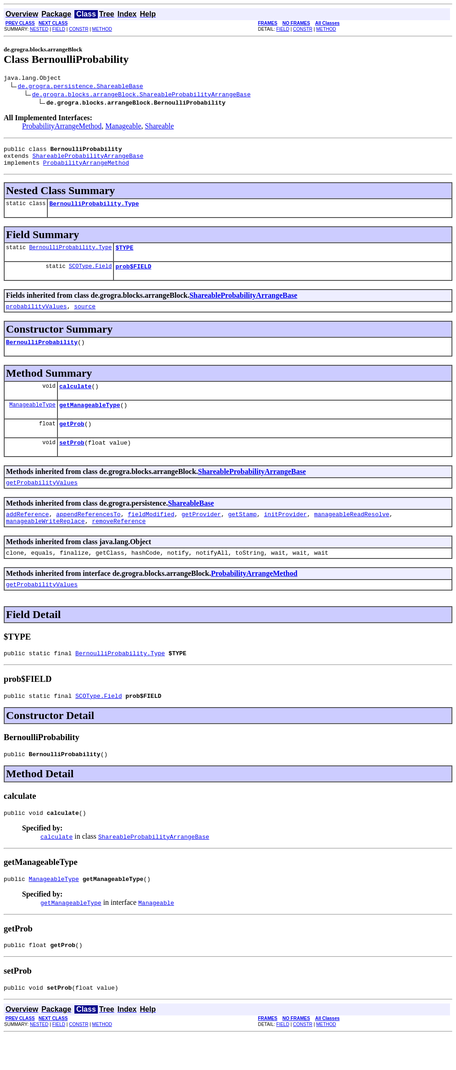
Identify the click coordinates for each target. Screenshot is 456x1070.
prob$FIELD (133, 276)
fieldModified (151, 534)
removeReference (119, 543)
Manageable (123, 127)
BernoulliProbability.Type (94, 210)
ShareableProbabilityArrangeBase (87, 160)
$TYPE (124, 255)
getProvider (201, 534)
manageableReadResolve (351, 534)
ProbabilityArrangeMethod (61, 127)
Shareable (159, 127)
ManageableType (32, 420)
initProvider (285, 534)
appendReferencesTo (88, 534)
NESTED (39, 29)
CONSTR (78, 29)
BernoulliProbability (42, 354)
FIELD (58, 29)
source (85, 317)
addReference (27, 534)
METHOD (102, 29)
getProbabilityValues (42, 501)
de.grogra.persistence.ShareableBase (80, 87)
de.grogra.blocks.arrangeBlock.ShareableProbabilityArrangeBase (141, 95)
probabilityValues (36, 317)
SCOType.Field (90, 275)
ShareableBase (191, 522)
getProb (71, 440)
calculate (75, 400)
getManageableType (89, 420)
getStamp (242, 534)
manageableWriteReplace (45, 543)
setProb (71, 460)
